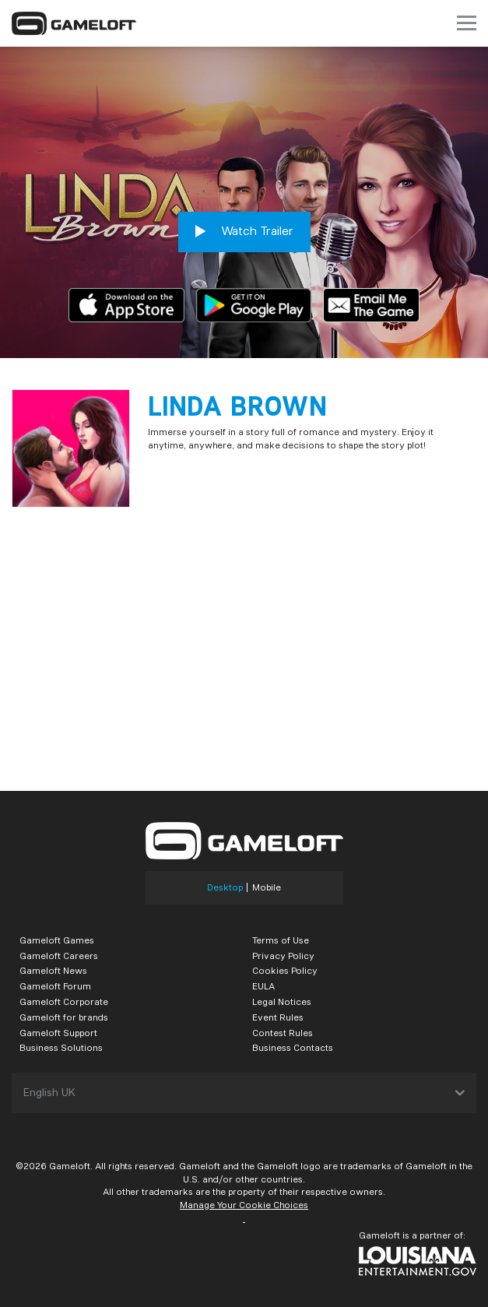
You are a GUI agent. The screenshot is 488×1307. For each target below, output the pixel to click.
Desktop (225, 887)
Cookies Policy (285, 970)
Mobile (266, 887)
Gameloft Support (58, 1032)
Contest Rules (282, 1032)
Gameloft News (53, 970)
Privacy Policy (283, 955)
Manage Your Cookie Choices (244, 1204)
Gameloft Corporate (63, 1001)
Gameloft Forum (55, 986)
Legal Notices (281, 1001)
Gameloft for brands (63, 1017)
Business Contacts (292, 1047)
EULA (263, 986)
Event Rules (278, 1017)
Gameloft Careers (58, 955)
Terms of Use (280, 940)
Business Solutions (61, 1047)
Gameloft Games (56, 940)
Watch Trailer (244, 231)
